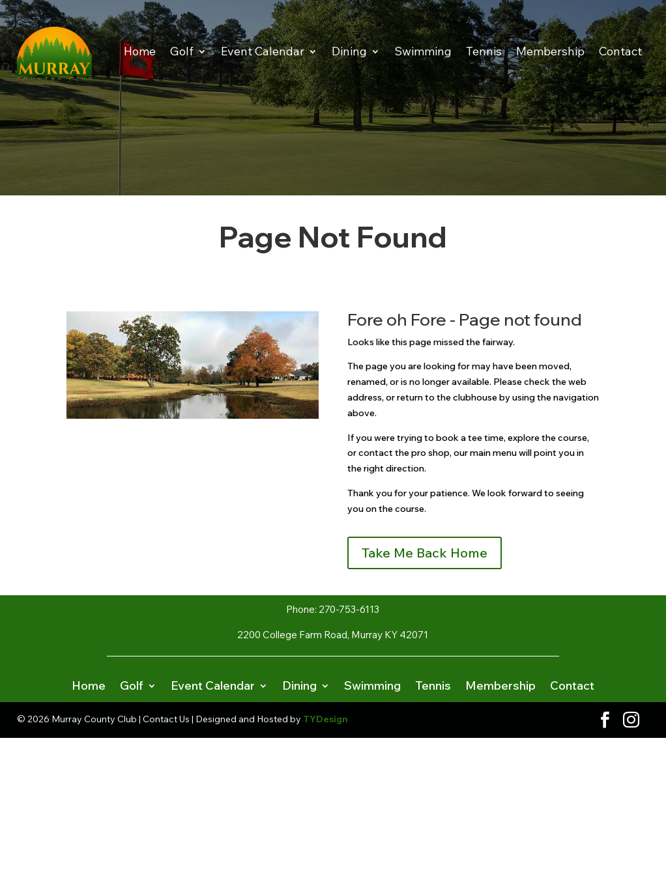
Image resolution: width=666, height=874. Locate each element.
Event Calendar (262, 51)
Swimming (423, 51)
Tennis (484, 51)
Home (140, 51)
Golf (182, 51)
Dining (349, 51)
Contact (620, 51)
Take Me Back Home (424, 552)
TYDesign (325, 719)
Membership (550, 51)
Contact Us (166, 719)
